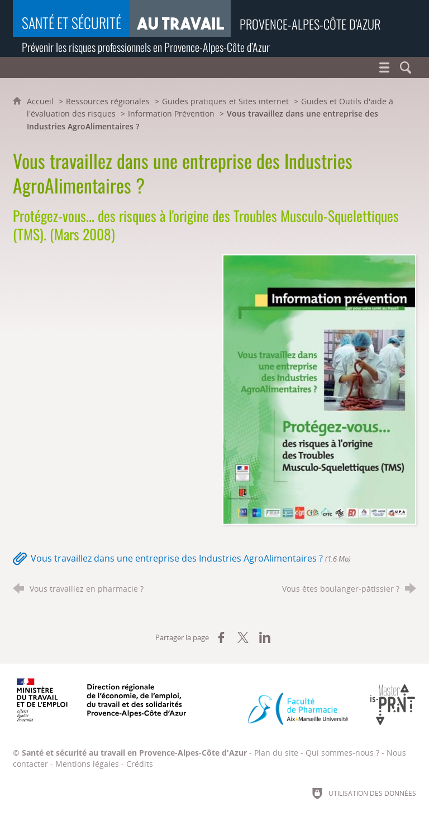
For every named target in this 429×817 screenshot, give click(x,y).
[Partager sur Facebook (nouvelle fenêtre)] (221, 637)
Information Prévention (171, 113)
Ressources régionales (108, 101)
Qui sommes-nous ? (342, 752)
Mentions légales (87, 763)
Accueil (41, 101)
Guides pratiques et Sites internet (225, 101)
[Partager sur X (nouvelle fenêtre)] (242, 637)
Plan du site (276, 752)
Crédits (139, 763)
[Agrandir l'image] (319, 389)
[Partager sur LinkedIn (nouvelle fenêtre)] (264, 637)
